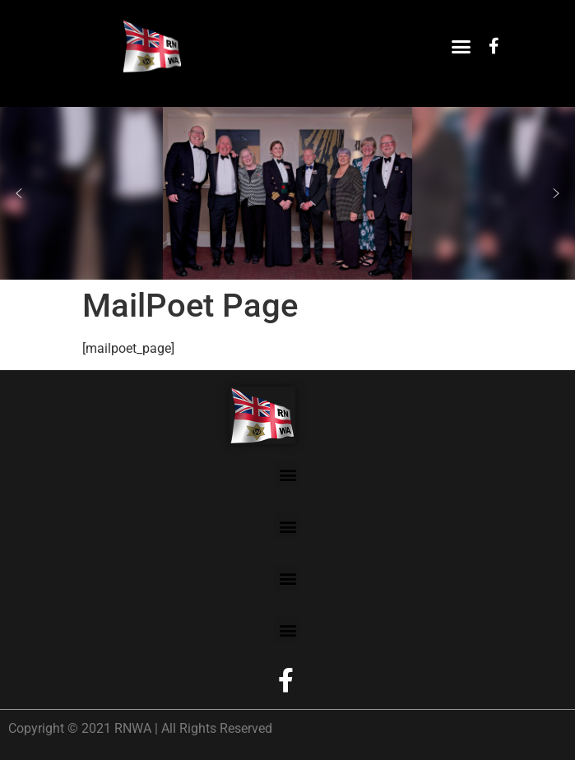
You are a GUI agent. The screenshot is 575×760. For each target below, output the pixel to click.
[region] (287, 193)
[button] (461, 46)
